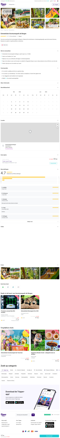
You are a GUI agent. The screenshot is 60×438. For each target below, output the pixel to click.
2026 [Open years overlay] (20, 91)
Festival (3, 380)
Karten (11, 377)
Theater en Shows (10, 380)
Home (2, 30)
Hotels (11, 370)
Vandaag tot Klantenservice (8, 1)
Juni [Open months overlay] (40, 91)
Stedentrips (32, 377)
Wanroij (20, 36)
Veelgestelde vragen (6, 424)
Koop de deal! (49, 436)
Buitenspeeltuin (11, 30)
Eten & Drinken (38, 370)
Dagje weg (6, 30)
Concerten (52, 377)
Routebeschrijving (9, 148)
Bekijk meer (30, 221)
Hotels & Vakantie (20, 370)
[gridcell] (3, 98)
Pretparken (23, 373)
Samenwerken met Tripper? (36, 422)
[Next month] (57, 92)
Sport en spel (48, 373)
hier (6, 78)
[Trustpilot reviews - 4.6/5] (51, 415)
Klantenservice (4, 422)
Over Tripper (18, 422)
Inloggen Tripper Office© (36, 424)
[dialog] (30, 103)
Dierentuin (30, 373)
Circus (41, 373)
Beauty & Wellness (49, 370)
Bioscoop (17, 377)
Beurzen (45, 377)
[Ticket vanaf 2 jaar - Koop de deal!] (30, 161)
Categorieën (11, 4)
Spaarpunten (18, 424)
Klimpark (10, 373)
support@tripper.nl (5, 426)
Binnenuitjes (4, 373)
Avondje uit (29, 370)
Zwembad (17, 373)
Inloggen (55, 4)
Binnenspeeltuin (5, 377)
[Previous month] (2, 92)
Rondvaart (39, 377)
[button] (30, 51)
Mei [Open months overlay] (14, 91)
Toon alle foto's (53, 25)
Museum (36, 373)
